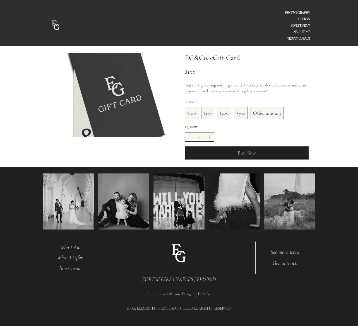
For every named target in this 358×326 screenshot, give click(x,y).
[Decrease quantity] (189, 136)
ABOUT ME (301, 32)
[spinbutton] (199, 137)
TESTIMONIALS (298, 38)
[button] (68, 201)
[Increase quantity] (209, 136)
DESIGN (304, 19)
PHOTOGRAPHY (297, 13)
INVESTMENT (300, 26)
